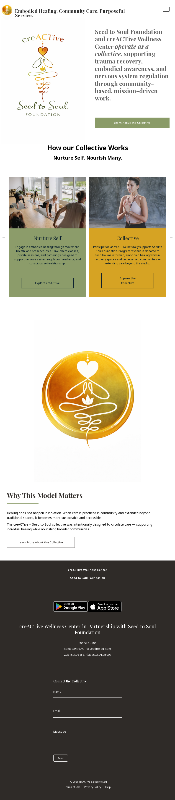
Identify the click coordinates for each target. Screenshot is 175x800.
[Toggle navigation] (166, 9)
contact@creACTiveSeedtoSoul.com (87, 649)
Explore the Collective (128, 290)
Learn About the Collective (132, 123)
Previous (4, 237)
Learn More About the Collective (41, 542)
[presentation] (73, 768)
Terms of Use (72, 787)
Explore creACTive (47, 293)
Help (108, 787)
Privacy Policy (92, 787)
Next (171, 237)
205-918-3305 (87, 643)
